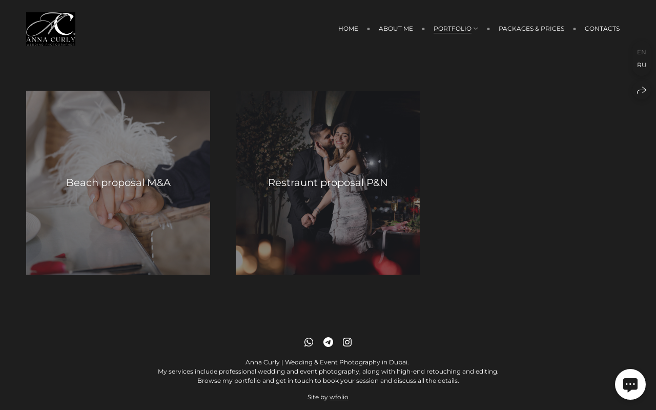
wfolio (339, 397)
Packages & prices (531, 28)
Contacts (602, 28)
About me (396, 28)
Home (348, 28)
